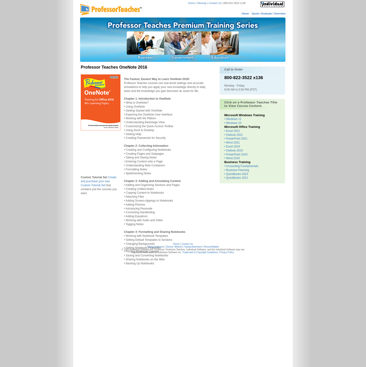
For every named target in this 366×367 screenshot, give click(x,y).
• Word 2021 (232, 142)
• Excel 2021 (232, 131)
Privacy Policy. (226, 252)
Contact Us (215, 3)
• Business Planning (236, 170)
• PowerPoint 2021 (235, 138)
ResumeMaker (211, 246)
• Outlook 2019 (233, 150)
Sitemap (201, 3)
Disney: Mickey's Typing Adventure (184, 246)
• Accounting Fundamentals (241, 166)
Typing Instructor (155, 246)
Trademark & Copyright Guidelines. (200, 252)
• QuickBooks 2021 (236, 177)
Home (191, 3)
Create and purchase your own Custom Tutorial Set (98, 181)
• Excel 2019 (232, 146)
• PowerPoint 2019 (235, 154)
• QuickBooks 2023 (236, 174)
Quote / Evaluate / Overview (268, 13)
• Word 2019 (232, 158)
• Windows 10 (232, 123)
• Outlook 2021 (233, 134)
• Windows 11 (232, 119)
